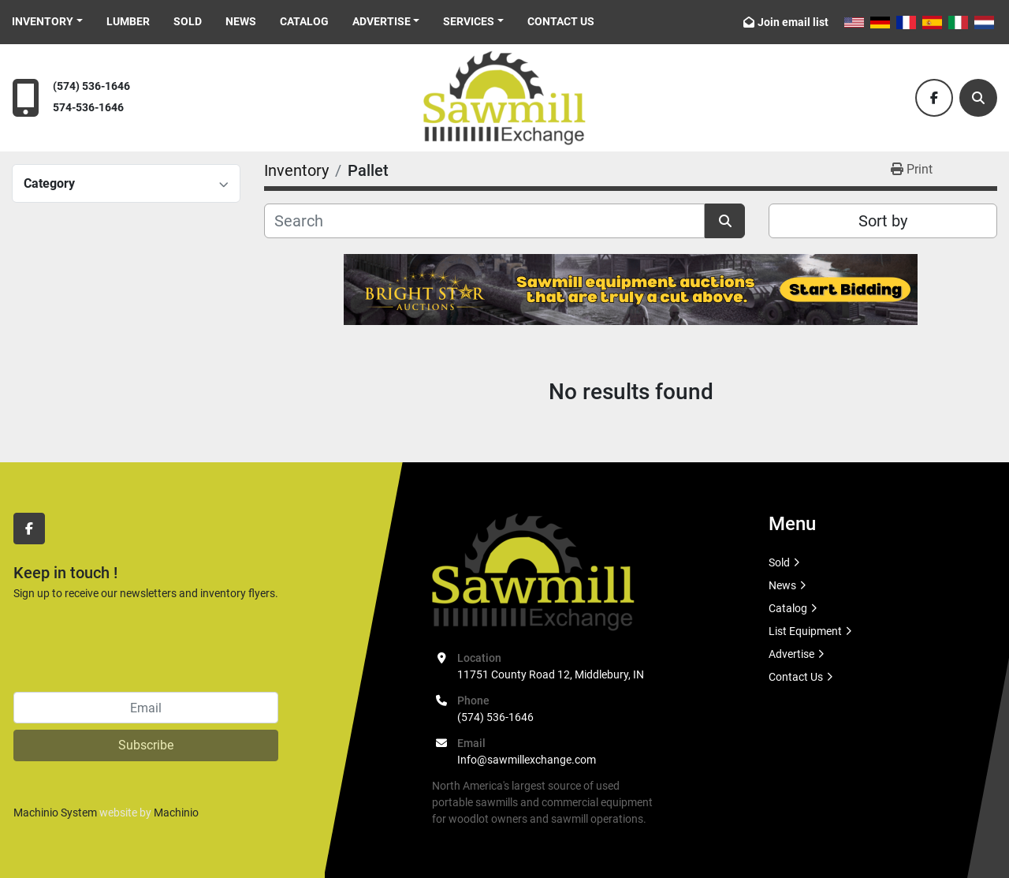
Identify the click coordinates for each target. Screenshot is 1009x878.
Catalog (304, 21)
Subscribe (145, 745)
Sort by (882, 220)
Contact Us (560, 21)
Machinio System (55, 812)
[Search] (978, 98)
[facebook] (934, 98)
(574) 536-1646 (91, 86)
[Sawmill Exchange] (533, 571)
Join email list (793, 22)
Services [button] (468, 21)
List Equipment (805, 631)
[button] (47, 21)
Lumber (128, 21)
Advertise (381, 21)
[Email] (145, 707)
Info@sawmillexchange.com (526, 759)
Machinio (176, 812)
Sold (187, 21)
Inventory (42, 21)
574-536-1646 (88, 107)
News (240, 21)
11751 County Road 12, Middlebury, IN (550, 674)
